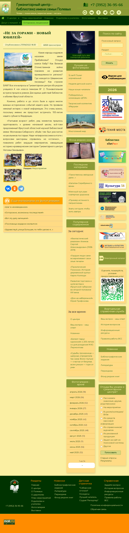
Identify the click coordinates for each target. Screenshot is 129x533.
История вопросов (110, 324)
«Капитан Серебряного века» (80, 184)
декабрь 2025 (77, 414)
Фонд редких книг (110, 376)
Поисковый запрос (111, 41)
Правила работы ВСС (111, 338)
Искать (109, 63)
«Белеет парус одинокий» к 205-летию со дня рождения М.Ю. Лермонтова (82, 343)
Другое (106, 447)
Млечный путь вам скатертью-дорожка (80, 56)
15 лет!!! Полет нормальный (75, 76)
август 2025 (75, 436)
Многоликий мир (77, 131)
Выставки (103, 18)
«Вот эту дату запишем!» (16, 218)
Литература (107, 365)
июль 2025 (75, 441)
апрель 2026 (76, 392)
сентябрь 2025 (77, 430)
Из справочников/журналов (111, 428)
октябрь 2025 (76, 425)
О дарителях (37, 494)
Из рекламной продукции (109, 435)
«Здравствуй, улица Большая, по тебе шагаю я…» (29, 229)
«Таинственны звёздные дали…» (81, 176)
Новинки (48, 18)
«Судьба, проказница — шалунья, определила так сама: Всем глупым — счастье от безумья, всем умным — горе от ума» (82, 360)
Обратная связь (98, 509)
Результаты (106, 461)
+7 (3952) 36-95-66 (106, 5)
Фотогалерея (88, 18)
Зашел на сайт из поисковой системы (112, 441)
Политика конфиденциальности (106, 505)
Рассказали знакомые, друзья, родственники (111, 401)
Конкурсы (84, 494)
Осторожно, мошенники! (35, 23)
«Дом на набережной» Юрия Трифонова (81, 299)
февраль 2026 (77, 403)
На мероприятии (111, 408)
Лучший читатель (87, 497)
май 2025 (74, 452)
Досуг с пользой (10, 23)
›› (82, 465)
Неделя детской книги (80, 84)
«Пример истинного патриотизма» (79, 201)
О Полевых (36, 491)
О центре (12, 18)
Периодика (106, 371)
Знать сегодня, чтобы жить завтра (79, 210)
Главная (3, 18)
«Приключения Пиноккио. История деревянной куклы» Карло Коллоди (80, 271)
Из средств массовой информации (108, 421)
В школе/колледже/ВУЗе (112, 413)
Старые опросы (108, 458)
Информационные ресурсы (110, 331)
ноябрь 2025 (76, 419)
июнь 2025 (75, 447)
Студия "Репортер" (88, 500)
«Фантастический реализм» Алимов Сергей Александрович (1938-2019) (81, 244)
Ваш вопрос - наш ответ (79, 326)
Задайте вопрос (112, 485)
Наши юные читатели (79, 89)
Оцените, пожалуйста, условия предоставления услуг (112, 273)
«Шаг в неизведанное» (16, 207)
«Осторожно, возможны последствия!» (24, 212)
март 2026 (75, 397)
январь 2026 (76, 408)
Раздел (105, 50)
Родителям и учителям (67, 18)
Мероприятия (39, 168)
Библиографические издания (111, 358)
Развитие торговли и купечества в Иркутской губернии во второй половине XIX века (81, 287)
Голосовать (111, 452)
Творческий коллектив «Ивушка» (80, 105)
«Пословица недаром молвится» (21, 224)
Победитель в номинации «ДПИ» (78, 96)
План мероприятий (32, 18)
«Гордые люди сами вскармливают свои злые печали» (80, 258)
